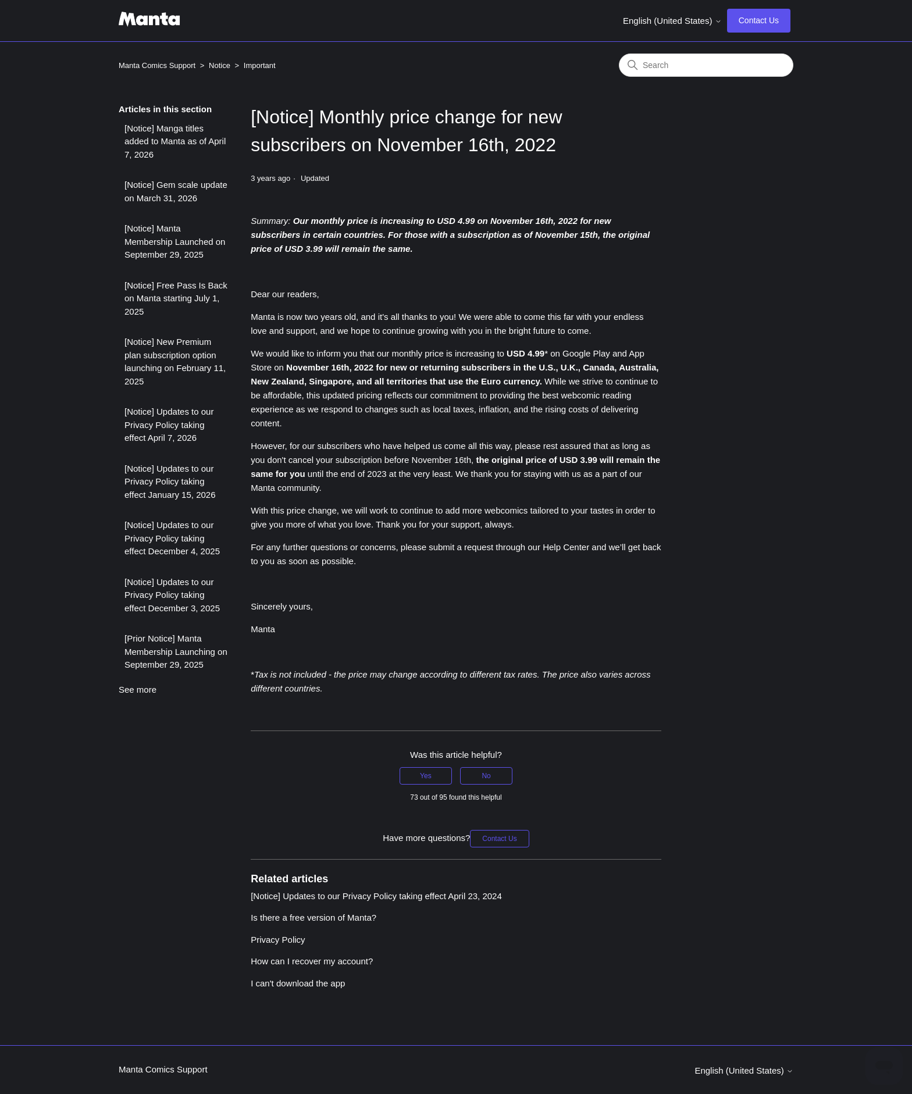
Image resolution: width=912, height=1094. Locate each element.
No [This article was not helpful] (486, 776)
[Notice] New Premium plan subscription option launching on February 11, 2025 (175, 361)
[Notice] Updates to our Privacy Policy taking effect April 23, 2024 (376, 896)
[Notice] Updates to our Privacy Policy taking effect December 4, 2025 (172, 538)
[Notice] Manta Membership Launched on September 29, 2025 (174, 241)
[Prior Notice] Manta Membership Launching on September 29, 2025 (175, 651)
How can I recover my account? (312, 961)
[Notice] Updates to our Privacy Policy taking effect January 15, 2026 (170, 482)
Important (260, 65)
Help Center (566, 547)
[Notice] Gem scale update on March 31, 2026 (175, 191)
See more (137, 689)
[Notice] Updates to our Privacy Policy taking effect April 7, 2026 (168, 425)
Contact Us (759, 20)
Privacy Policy (278, 940)
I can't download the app (298, 983)
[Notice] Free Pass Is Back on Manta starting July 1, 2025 (175, 298)
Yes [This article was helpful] (426, 776)
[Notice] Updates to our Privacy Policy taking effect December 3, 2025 (172, 595)
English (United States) (672, 21)
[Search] (706, 65)
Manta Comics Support (157, 65)
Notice (219, 65)
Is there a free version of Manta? (313, 917)
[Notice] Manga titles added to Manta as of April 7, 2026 (175, 141)
